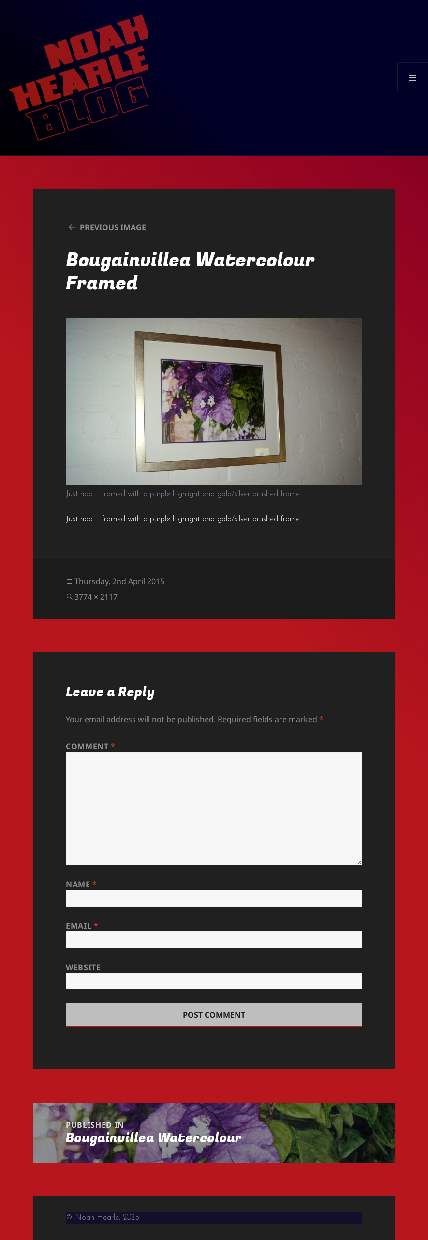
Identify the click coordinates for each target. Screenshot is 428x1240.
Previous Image (113, 227)
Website (83, 967)
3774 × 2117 (96, 596)
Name (81, 884)
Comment (91, 746)
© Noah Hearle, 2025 (102, 1218)
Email (82, 925)
